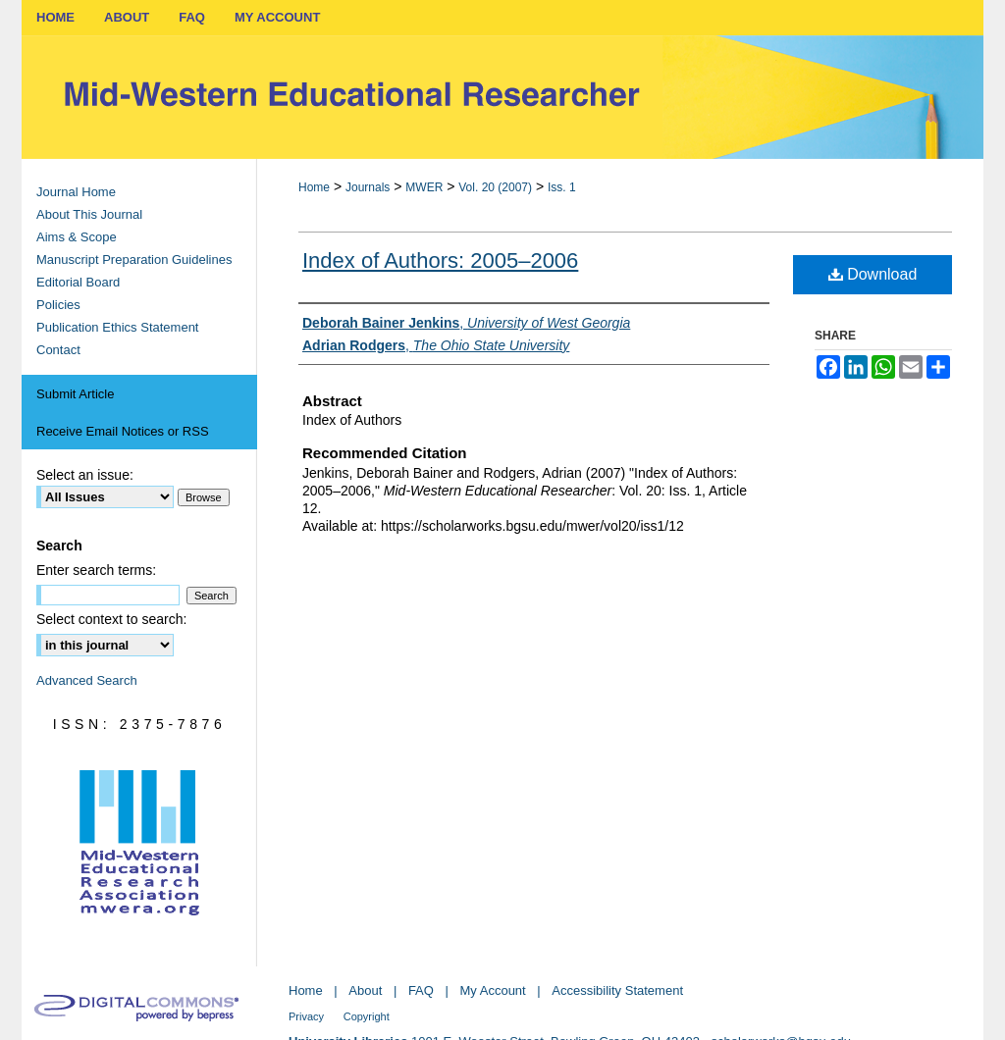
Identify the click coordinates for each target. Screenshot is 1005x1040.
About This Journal (89, 214)
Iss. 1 (562, 187)
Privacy (306, 1016)
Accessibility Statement (617, 990)
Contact (58, 349)
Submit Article (75, 394)
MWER (424, 187)
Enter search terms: (96, 570)
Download (873, 274)
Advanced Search (86, 680)
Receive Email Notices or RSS (122, 431)
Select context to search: (111, 619)
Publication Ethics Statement (117, 327)
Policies (58, 304)
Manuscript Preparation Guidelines (134, 259)
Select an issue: (84, 475)
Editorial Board (78, 282)
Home (314, 187)
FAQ (421, 990)
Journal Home (76, 191)
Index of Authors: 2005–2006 (440, 260)
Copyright (367, 1016)
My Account (493, 990)
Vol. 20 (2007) (495, 187)
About (365, 990)
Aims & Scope (76, 237)
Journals (367, 187)
